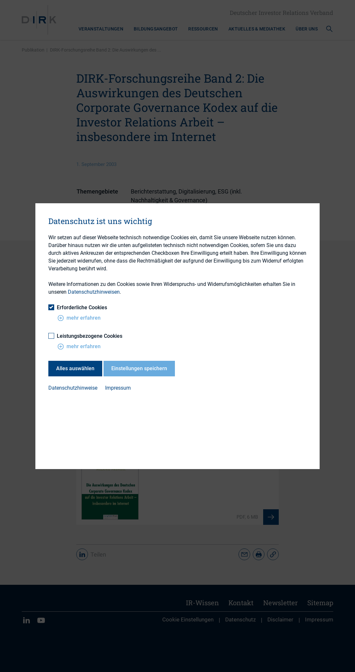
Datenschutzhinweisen (94, 292)
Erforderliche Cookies (77, 307)
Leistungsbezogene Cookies (85, 336)
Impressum (118, 388)
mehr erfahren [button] (79, 318)
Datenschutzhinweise (72, 388)
